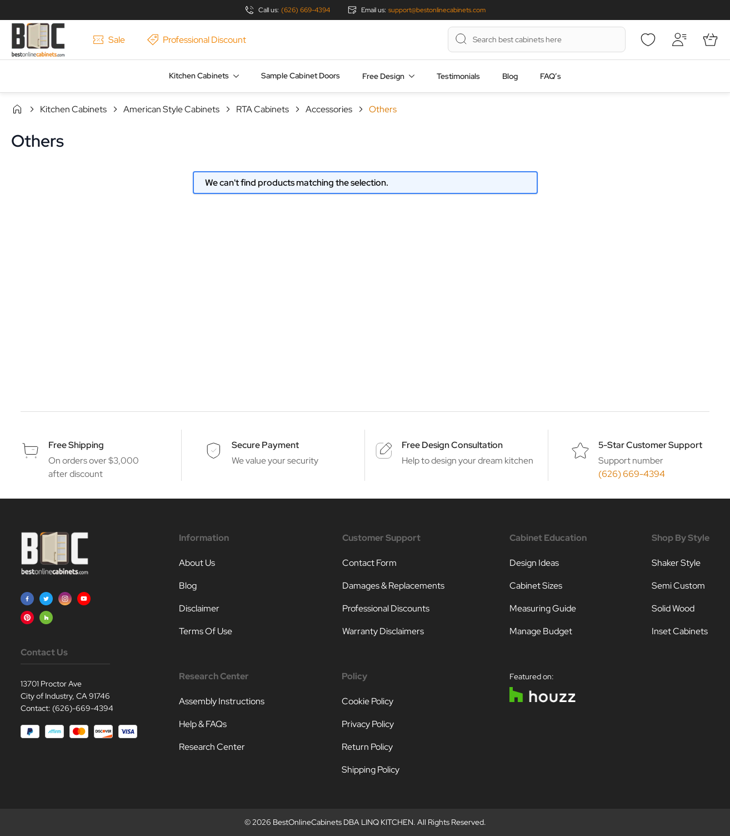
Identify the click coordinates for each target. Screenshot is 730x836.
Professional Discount (196, 40)
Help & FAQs (203, 724)
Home (17, 109)
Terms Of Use (205, 631)
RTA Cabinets (262, 109)
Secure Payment (265, 445)
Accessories (329, 109)
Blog (510, 76)
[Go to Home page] (38, 40)
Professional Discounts (385, 608)
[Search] (461, 39)
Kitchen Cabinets (199, 76)
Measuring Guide (542, 608)
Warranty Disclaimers (383, 631)
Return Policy (367, 747)
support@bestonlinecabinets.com (437, 10)
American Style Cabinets (171, 109)
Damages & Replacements (393, 585)
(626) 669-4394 (305, 10)
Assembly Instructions (221, 701)
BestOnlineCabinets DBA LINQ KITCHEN (343, 822)
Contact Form (369, 563)
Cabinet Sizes (535, 585)
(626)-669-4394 (82, 708)
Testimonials (458, 76)
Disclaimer (199, 608)
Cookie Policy (367, 701)
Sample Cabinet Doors (300, 76)
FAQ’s (550, 76)
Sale (109, 40)
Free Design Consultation (452, 445)
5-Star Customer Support (650, 445)
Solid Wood (673, 608)
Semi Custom (678, 585)
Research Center (212, 747)
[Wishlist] (648, 39)
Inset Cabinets (680, 631)
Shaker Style (676, 563)
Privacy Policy (368, 724)
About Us (197, 563)
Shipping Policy (370, 769)
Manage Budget (540, 631)
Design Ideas (534, 563)
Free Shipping (76, 445)
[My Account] (679, 39)
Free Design (383, 76)
